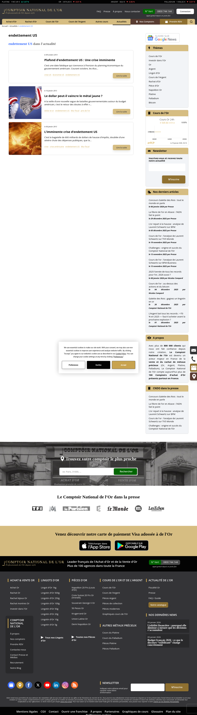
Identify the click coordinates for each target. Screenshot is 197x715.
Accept (123, 365)
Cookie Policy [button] (121, 354)
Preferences (73, 365)
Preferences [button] (118, 357)
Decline (98, 365)
